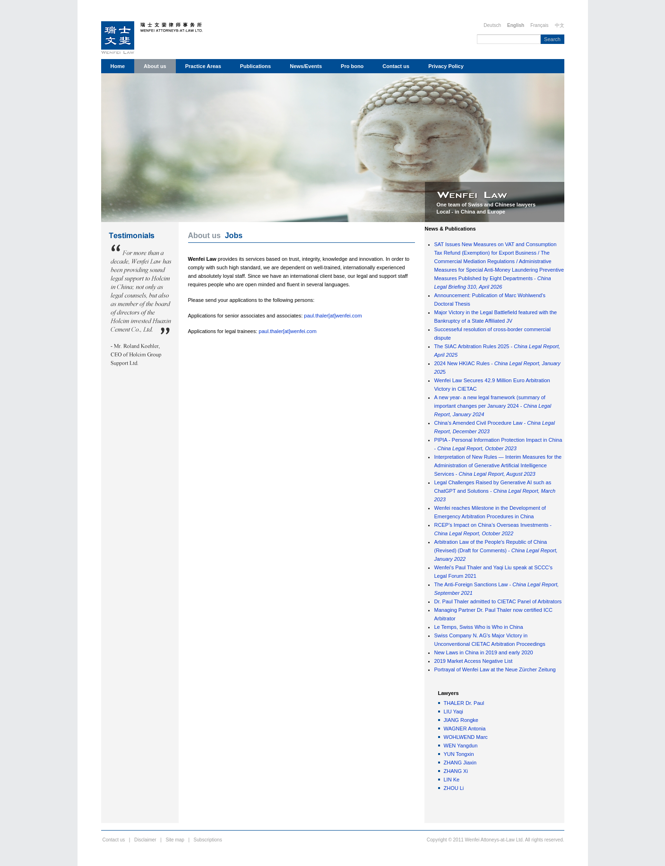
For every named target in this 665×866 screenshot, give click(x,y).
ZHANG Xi (456, 771)
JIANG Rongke (461, 720)
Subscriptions (208, 839)
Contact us (395, 66)
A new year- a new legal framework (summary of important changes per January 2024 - (493, 405)
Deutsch (492, 25)
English (515, 25)
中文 (559, 25)
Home (118, 66)
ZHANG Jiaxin (460, 762)
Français (539, 25)
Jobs (233, 236)
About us (155, 66)
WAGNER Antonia (465, 728)
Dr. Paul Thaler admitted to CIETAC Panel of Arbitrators (498, 601)
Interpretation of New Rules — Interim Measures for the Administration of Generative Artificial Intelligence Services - (498, 465)
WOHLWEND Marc (466, 737)
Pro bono (352, 66)
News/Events (306, 66)
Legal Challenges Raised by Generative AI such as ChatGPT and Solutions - (495, 491)
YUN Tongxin (459, 754)
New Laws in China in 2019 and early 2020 (483, 652)
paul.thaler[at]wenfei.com (333, 315)
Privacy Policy (446, 66)
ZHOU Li (454, 788)
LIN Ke (452, 779)
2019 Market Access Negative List (473, 661)
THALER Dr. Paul (464, 703)
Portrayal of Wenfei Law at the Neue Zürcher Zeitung (495, 669)
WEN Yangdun (461, 745)
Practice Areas (203, 66)
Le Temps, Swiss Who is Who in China (478, 627)
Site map (174, 839)
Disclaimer (145, 839)
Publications (255, 66)
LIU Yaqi (453, 711)
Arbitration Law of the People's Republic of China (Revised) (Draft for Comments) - (496, 550)
